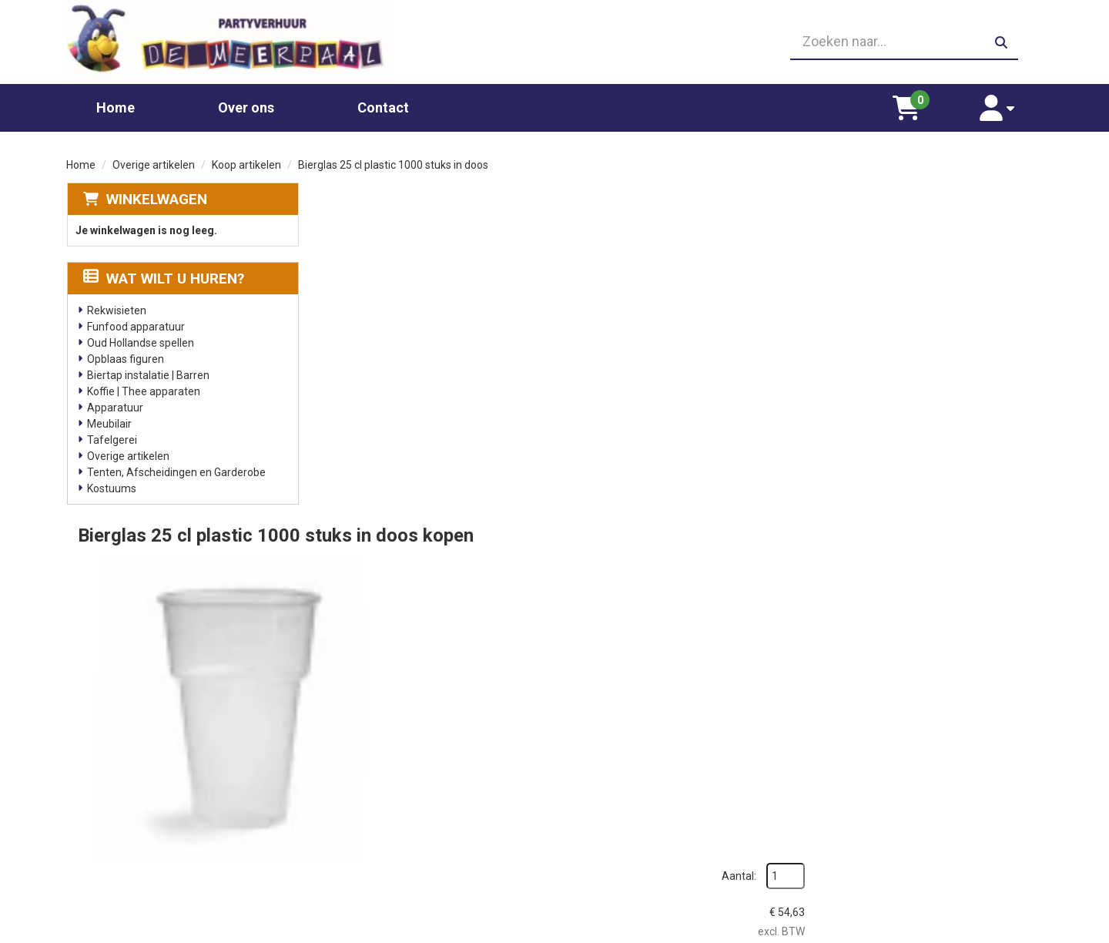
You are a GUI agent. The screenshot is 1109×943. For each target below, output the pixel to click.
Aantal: (961, 226)
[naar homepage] (221, 39)
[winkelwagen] (924, 103)
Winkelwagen (156, 194)
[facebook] (1029, 930)
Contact (383, 103)
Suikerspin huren (373, 819)
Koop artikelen (246, 160)
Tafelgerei (111, 435)
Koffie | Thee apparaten (142, 387)
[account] (1003, 103)
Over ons (246, 103)
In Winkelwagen (968, 355)
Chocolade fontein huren (392, 773)
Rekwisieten (116, 306)
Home (115, 103)
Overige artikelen (153, 160)
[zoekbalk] (887, 40)
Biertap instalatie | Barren (147, 370)
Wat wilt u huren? (162, 274)
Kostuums (111, 484)
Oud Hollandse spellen (139, 338)
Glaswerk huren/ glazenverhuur (408, 788)
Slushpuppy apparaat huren (399, 850)
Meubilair (108, 419)
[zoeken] (1001, 40)
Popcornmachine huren (389, 803)
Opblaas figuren (124, 354)
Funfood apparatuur (135, 322)
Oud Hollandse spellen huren (401, 865)
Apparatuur (114, 403)
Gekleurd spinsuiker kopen (395, 834)
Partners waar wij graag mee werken (665, 773)
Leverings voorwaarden (877, 773)
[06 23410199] (554, 40)
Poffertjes (357, 880)
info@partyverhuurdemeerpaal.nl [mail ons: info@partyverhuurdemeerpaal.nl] (180, 843)
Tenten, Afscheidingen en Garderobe (175, 467)
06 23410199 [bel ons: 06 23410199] (132, 816)
